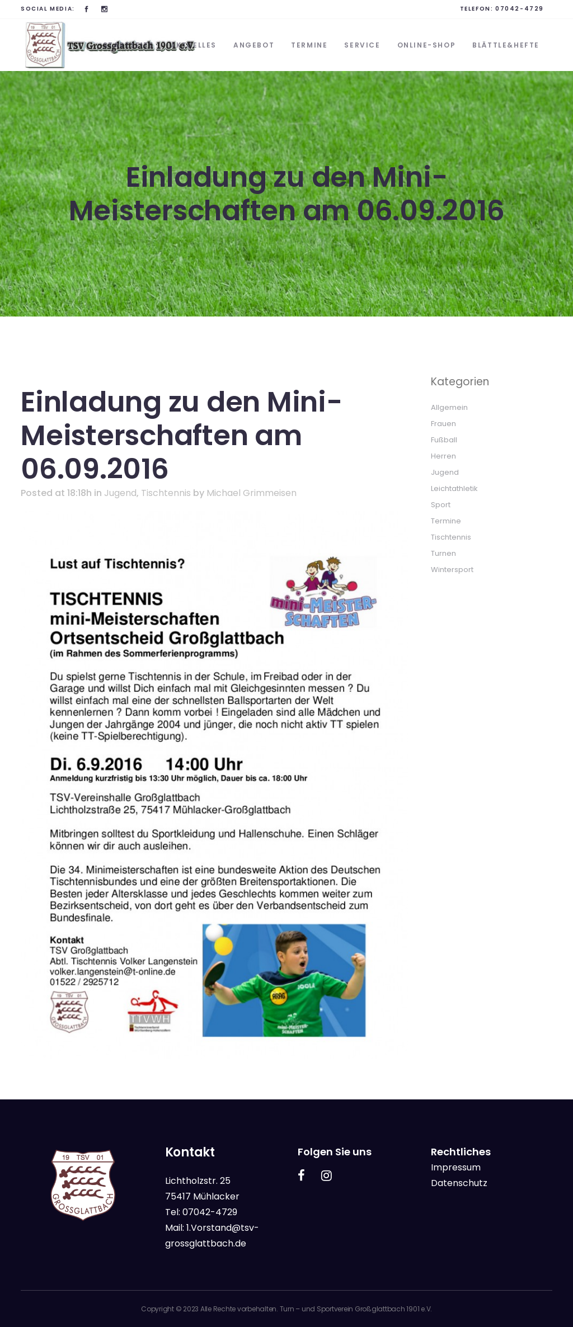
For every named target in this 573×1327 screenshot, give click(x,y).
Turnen (443, 553)
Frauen (443, 423)
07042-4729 (519, 8)
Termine (446, 521)
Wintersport (452, 569)
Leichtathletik (454, 488)
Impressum (456, 1167)
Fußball (444, 440)
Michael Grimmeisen (251, 493)
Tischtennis (166, 493)
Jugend (120, 493)
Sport (440, 504)
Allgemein (449, 407)
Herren (443, 456)
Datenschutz (459, 1183)
